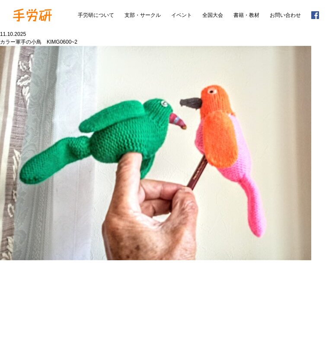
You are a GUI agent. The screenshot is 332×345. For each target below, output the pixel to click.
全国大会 (212, 15)
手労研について (96, 15)
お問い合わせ (285, 15)
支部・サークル (142, 15)
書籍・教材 (246, 15)
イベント (181, 15)
